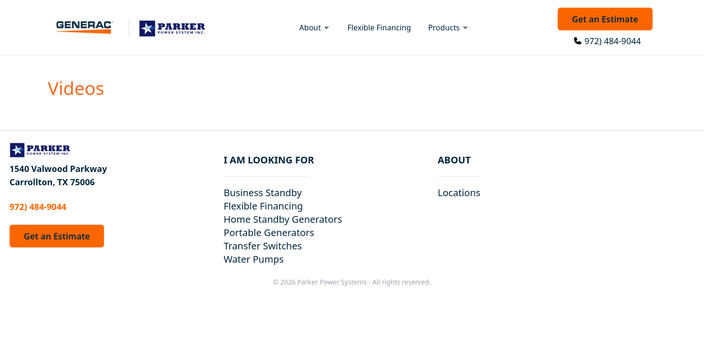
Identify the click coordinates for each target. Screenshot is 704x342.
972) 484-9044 (612, 41)
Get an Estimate (605, 19)
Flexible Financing (379, 27)
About (314, 27)
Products (449, 27)
